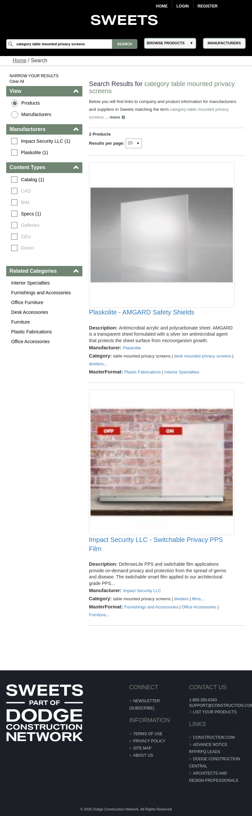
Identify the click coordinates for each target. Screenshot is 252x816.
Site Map (142, 748)
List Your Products (215, 712)
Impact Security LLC (142, 590)
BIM (25, 202)
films (196, 598)
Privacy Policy (149, 741)
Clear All (16, 81)
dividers (96, 363)
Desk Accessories (29, 312)
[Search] (71, 44)
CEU (26, 236)
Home (162, 6)
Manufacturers (36, 114)
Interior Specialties (30, 282)
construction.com (214, 737)
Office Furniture (27, 302)
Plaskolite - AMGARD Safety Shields (141, 312)
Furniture (20, 322)
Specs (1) (31, 213)
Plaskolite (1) (34, 152)
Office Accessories (30, 341)
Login (182, 6)
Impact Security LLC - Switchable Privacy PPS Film (156, 544)
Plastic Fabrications (31, 331)
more (115, 117)
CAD (26, 191)
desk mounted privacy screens (202, 356)
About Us (143, 755)
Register (207, 6)
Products (30, 103)
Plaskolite (132, 347)
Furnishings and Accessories (41, 292)
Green (27, 248)
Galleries (30, 225)
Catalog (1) (32, 179)
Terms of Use (147, 734)
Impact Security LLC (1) (45, 141)
